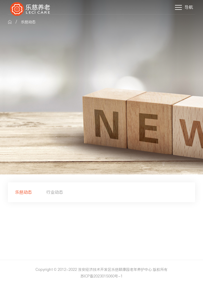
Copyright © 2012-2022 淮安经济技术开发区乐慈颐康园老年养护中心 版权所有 (101, 269)
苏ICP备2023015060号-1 (101, 276)
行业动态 (54, 192)
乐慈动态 (28, 22)
